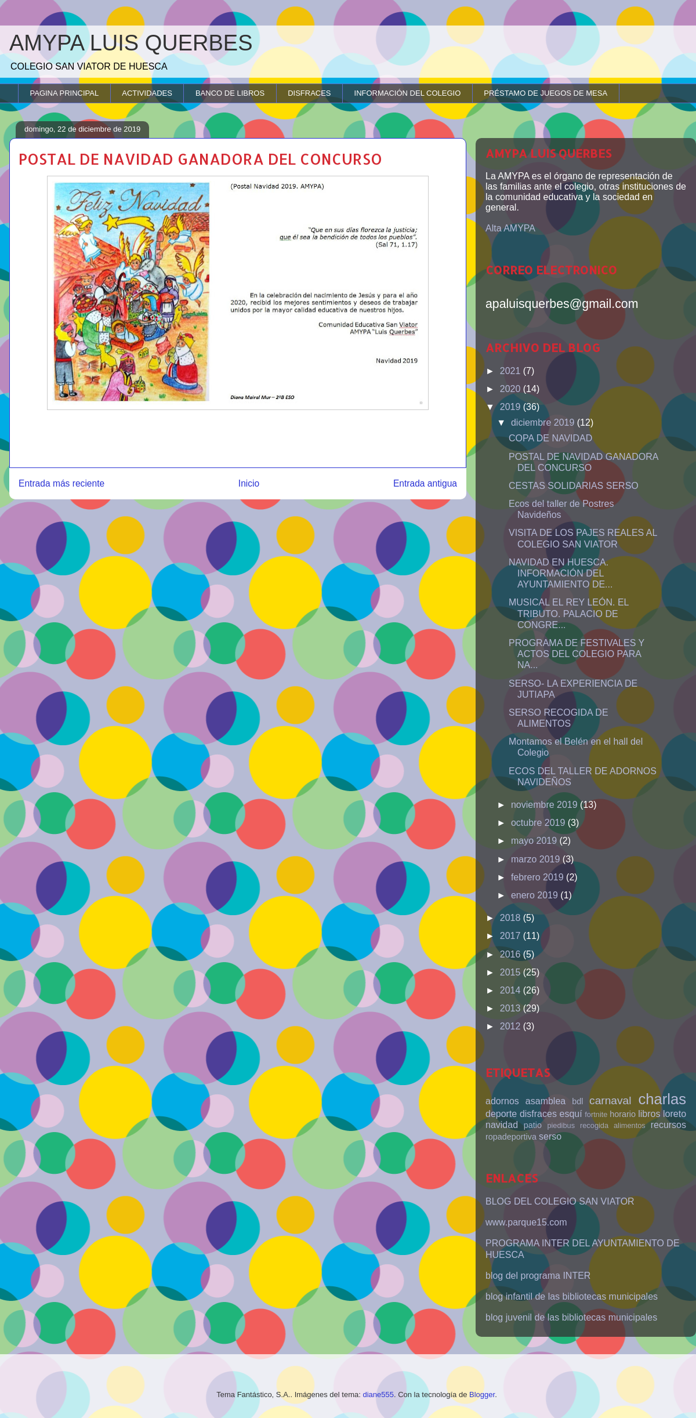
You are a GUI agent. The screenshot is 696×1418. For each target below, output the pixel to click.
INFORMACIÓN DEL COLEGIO (407, 93)
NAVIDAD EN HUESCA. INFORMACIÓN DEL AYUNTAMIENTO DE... (560, 573)
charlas (662, 1099)
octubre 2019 (539, 823)
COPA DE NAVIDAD (550, 438)
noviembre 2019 (545, 805)
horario (623, 1114)
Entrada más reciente (61, 483)
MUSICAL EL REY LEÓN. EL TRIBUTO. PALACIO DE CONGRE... (569, 613)
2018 (511, 918)
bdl (577, 1101)
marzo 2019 (537, 859)
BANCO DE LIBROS (229, 93)
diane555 (378, 1394)
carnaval (610, 1100)
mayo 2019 (535, 841)
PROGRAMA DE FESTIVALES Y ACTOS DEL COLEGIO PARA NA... (576, 654)
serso (550, 1136)
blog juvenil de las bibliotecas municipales (571, 1317)
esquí (571, 1114)
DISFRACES (309, 93)
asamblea (545, 1101)
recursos (668, 1125)
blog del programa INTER (537, 1276)
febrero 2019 (538, 877)
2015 (511, 972)
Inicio (248, 483)
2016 (511, 954)
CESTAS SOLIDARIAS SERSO (574, 486)
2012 (511, 1026)
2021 (511, 371)
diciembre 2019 (544, 422)
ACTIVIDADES (147, 93)
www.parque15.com (526, 1222)
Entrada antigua (425, 483)
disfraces (538, 1114)
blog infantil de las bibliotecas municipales (571, 1296)
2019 (511, 407)
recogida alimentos (613, 1125)
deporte (501, 1114)
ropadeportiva (510, 1136)
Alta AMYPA (510, 228)
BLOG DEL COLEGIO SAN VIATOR (560, 1201)
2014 (511, 990)
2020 (511, 389)
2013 (511, 1008)
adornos (502, 1101)
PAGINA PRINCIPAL (64, 93)
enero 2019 (535, 895)
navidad (501, 1125)
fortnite (596, 1114)
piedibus (561, 1125)
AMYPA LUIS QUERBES (131, 43)
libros (649, 1114)
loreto (674, 1114)
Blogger (482, 1394)
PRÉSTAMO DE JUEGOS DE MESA (545, 93)
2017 (511, 936)
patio (533, 1125)
